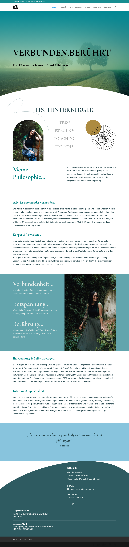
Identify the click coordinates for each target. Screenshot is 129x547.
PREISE (87, 7)
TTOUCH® (62, 7)
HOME (54, 7)
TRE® (71, 7)
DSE (25, 539)
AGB (30, 539)
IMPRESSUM (17, 539)
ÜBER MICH (108, 7)
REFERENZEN (97, 7)
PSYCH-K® (79, 7)
